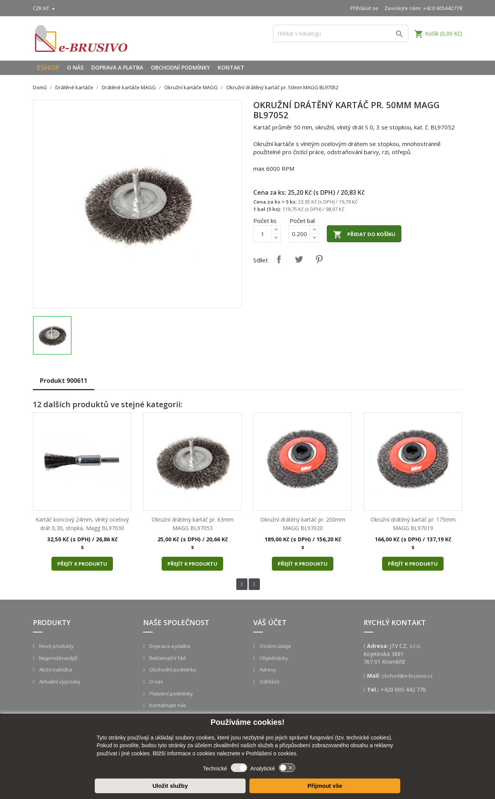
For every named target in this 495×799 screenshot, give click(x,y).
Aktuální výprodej (59, 681)
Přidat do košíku (364, 234)
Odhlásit (268, 681)
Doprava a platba (117, 67)
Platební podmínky (170, 693)
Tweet (299, 259)
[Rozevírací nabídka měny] (45, 8)
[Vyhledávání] (340, 33)
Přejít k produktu (82, 563)
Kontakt (231, 67)
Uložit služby (170, 785)
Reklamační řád (167, 657)
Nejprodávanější (57, 657)
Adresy (267, 669)
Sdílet (279, 259)
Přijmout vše (324, 785)
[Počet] (262, 233)
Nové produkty (56, 646)
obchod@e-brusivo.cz (407, 675)
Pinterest (319, 259)
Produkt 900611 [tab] (63, 380)
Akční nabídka (55, 669)
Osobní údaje (274, 646)
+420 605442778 (442, 8)
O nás (75, 67)
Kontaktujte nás (167, 705)
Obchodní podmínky (180, 67)
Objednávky (273, 657)
